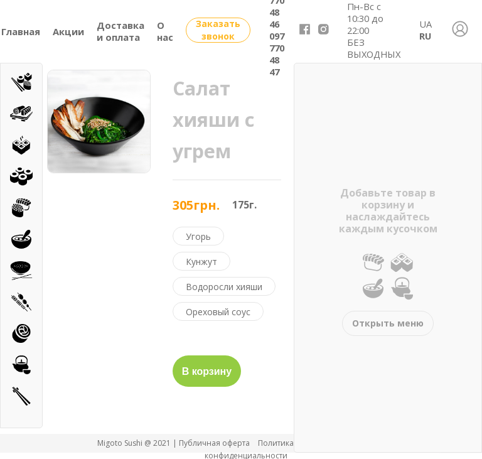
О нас (165, 31)
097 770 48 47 (276, 54)
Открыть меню (388, 323)
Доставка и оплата (120, 31)
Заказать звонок (218, 30)
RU (425, 36)
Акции (68, 31)
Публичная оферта (215, 443)
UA (425, 24)
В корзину (207, 371)
